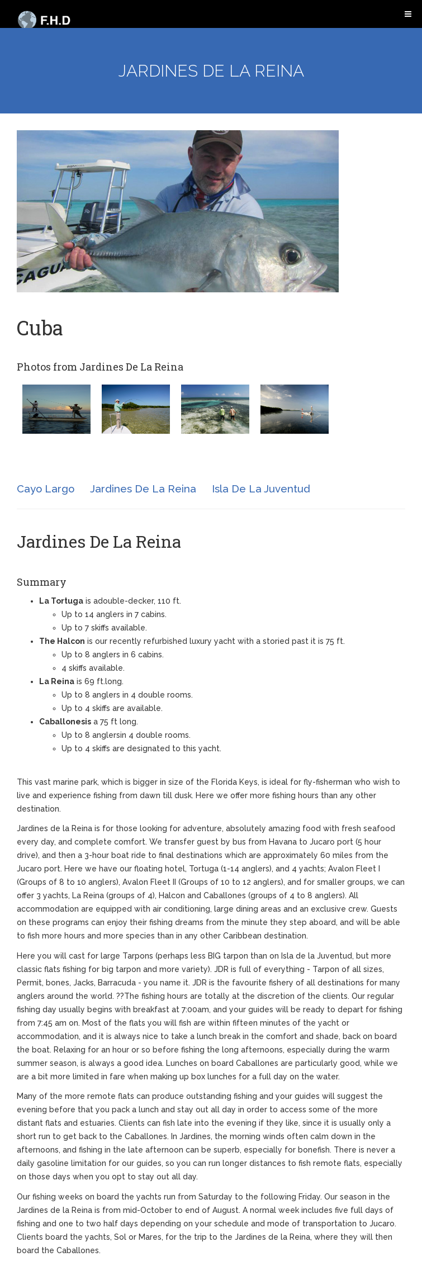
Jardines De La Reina (143, 488)
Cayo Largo (45, 488)
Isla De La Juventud (261, 488)
